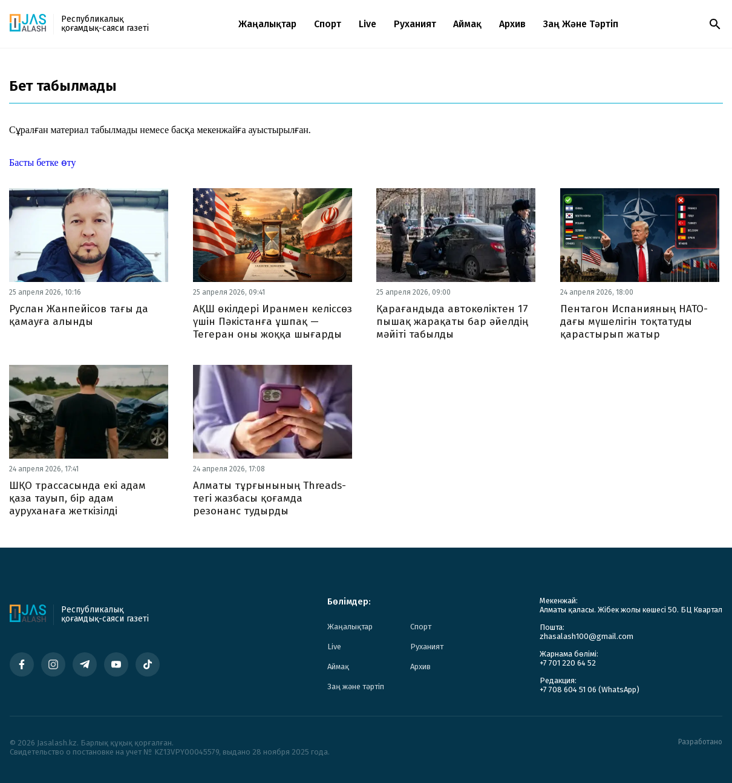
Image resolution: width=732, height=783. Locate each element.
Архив (512, 24)
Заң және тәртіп (580, 24)
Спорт (327, 24)
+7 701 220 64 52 (568, 662)
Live (367, 24)
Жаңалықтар (267, 24)
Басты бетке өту (42, 162)
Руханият (415, 24)
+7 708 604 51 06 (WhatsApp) (589, 689)
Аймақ (467, 24)
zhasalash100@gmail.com (586, 636)
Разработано (700, 742)
